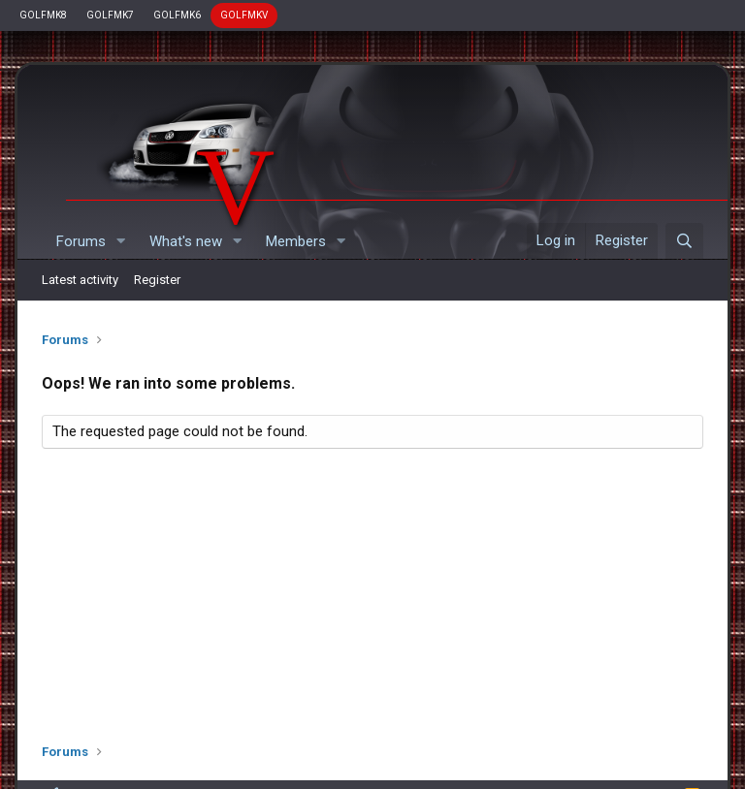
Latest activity (80, 279)
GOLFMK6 (177, 15)
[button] (121, 242)
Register (157, 279)
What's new (185, 241)
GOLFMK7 (110, 15)
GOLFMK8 (43, 15)
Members (296, 241)
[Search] (684, 241)
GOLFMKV (244, 15)
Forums (81, 241)
